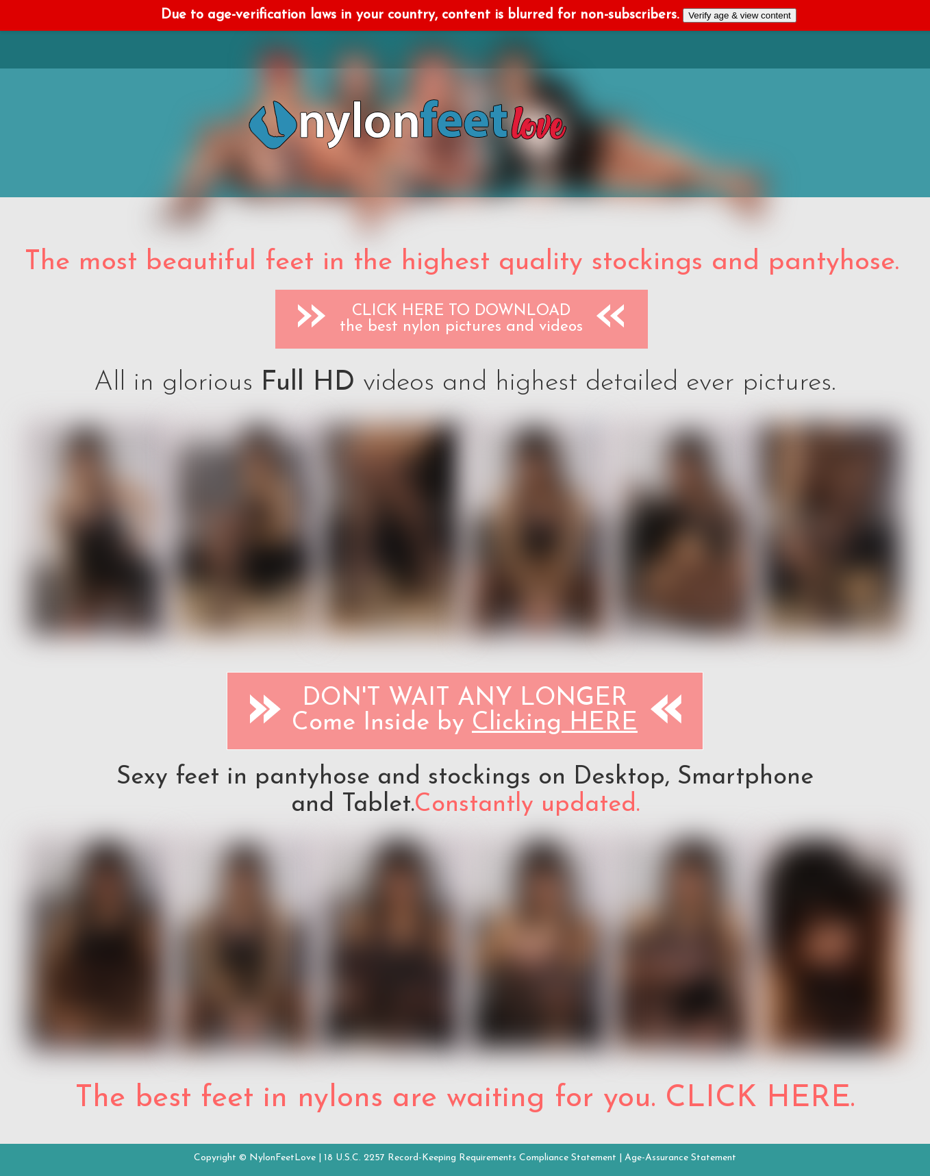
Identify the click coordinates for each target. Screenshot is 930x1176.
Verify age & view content (739, 15)
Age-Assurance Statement (680, 1158)
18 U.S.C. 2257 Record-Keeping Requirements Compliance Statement (470, 1158)
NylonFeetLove (282, 1158)
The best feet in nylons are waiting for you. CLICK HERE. (465, 1099)
